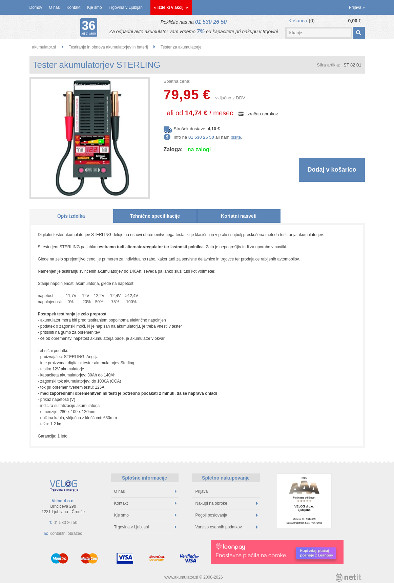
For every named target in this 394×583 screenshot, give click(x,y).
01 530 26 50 (211, 22)
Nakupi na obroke (226, 503)
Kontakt (74, 7)
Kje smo (94, 7)
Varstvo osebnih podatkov (226, 527)
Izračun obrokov (262, 113)
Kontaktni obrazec (65, 533)
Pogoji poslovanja (226, 515)
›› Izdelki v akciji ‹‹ (171, 7)
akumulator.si (44, 47)
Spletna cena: (177, 81)
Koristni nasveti (238, 216)
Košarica (298, 20)
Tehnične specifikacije (155, 216)
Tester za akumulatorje (181, 47)
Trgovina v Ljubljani (126, 7)
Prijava (357, 7)
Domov (35, 7)
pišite (236, 137)
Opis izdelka (71, 216)
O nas (54, 7)
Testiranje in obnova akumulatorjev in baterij (108, 47)
